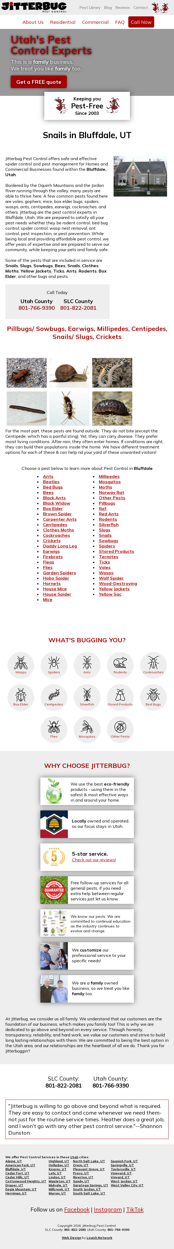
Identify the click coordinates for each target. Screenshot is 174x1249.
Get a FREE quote (38, 81)
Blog (108, 7)
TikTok (135, 1209)
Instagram (108, 1209)
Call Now (141, 22)
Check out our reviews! (94, 859)
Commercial (95, 22)
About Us (33, 22)
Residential (63, 22)
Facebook (77, 1209)
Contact (141, 7)
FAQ (120, 22)
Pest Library (90, 7)
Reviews (122, 7)
